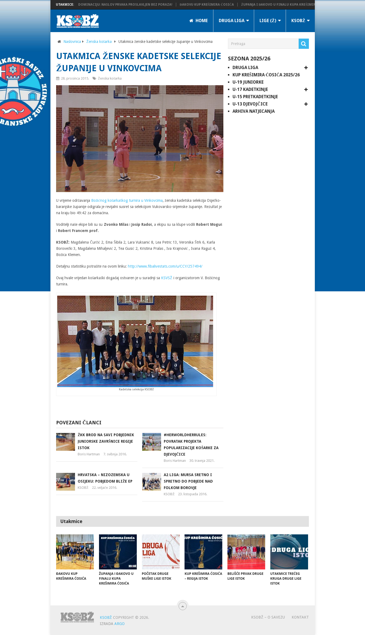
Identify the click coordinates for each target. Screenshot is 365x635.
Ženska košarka (99, 41)
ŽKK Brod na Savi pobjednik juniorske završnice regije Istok (106, 441)
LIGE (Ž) (268, 20)
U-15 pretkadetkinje (255, 96)
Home (198, 20)
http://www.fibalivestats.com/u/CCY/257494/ (165, 266)
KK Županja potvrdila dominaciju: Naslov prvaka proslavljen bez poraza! (109, 4)
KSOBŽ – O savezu (268, 617)
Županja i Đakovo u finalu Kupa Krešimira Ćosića (289, 4)
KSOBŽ (298, 20)
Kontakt (300, 617)
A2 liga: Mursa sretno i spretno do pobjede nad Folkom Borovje (188, 481)
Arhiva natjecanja (254, 111)
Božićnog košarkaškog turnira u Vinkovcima (126, 200)
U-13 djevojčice (250, 104)
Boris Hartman (89, 454)
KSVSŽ (166, 278)
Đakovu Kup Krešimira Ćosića (210, 4)
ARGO (119, 624)
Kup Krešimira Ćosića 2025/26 (266, 74)
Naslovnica (72, 41)
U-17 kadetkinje (250, 89)
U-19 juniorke (248, 82)
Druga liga (231, 20)
